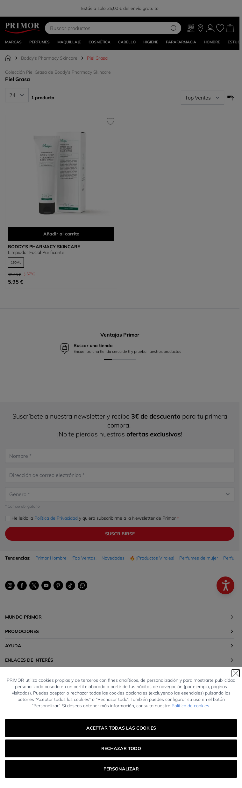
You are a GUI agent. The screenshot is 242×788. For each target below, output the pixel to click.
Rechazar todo (121, 748)
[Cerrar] (235, 673)
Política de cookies (190, 706)
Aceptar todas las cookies (121, 728)
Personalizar (121, 769)
